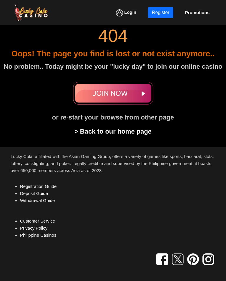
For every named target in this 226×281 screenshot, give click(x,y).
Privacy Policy (33, 228)
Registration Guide (38, 186)
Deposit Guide (34, 193)
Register (161, 12)
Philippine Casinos (38, 235)
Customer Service (37, 220)
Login (126, 12)
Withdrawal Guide (37, 200)
